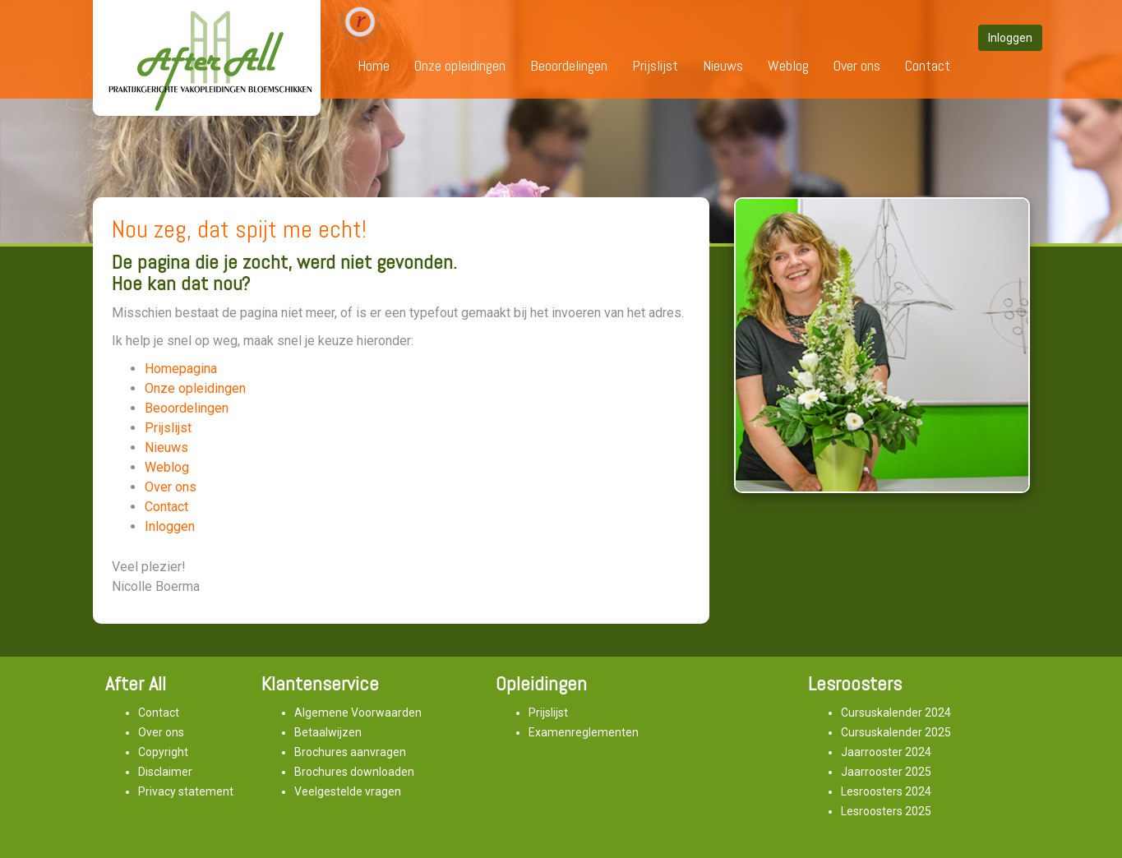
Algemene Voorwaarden (358, 712)
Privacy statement (185, 791)
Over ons (856, 65)
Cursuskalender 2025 (896, 732)
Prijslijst (655, 65)
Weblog (788, 65)
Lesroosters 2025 (886, 811)
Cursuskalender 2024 (896, 712)
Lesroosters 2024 (886, 791)
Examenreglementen (584, 732)
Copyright (163, 752)
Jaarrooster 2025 (886, 771)
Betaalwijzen (328, 732)
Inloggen (170, 526)
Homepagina (181, 368)
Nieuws (723, 65)
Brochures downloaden (354, 771)
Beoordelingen (568, 65)
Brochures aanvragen (350, 752)
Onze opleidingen (460, 65)
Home (374, 65)
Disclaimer (165, 771)
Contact (927, 65)
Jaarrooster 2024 (886, 752)
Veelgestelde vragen (347, 791)
